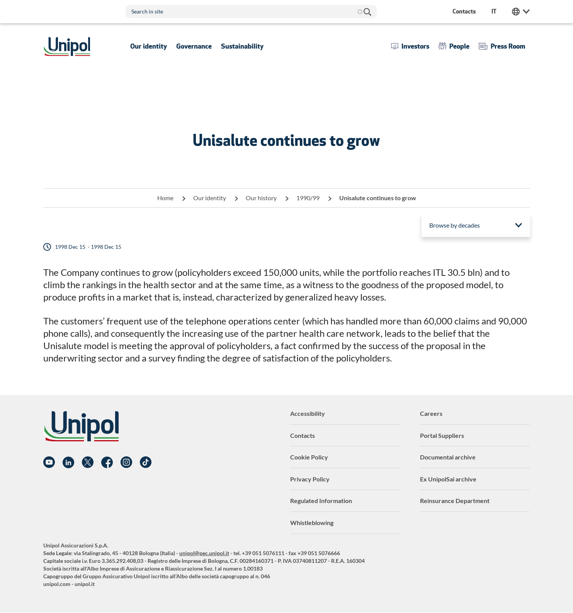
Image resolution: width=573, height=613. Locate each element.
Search (367, 11)
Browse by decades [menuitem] (454, 225)
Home (165, 197)
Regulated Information (321, 500)
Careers (431, 413)
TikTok (145, 462)
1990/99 (308, 197)
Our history (261, 197)
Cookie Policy (309, 457)
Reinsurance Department (455, 500)
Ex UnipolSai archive (448, 479)
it (493, 11)
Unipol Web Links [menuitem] (521, 11)
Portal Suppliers (442, 435)
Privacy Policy (310, 479)
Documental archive (448, 457)
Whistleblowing (311, 522)
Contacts (302, 435)
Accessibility (307, 413)
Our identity (209, 197)
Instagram (126, 462)
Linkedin (68, 462)
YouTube (49, 462)
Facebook (107, 462)
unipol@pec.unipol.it (204, 553)
